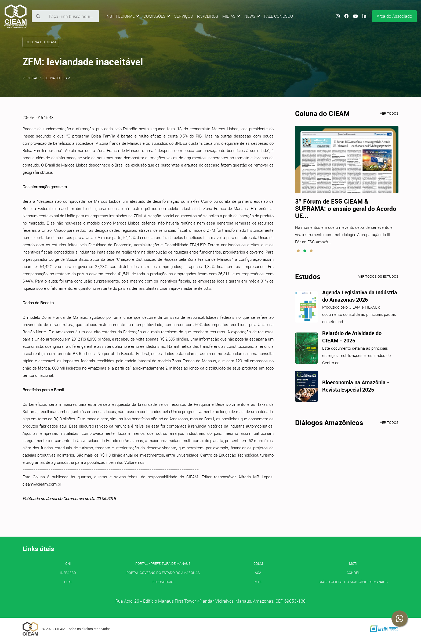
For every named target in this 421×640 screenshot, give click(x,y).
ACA (258, 572)
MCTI (353, 563)
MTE (258, 581)
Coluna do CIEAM (56, 78)
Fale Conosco (278, 16)
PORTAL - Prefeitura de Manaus (163, 563)
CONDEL (353, 572)
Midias (231, 16)
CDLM (258, 563)
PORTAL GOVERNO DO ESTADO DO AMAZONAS (163, 572)
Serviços (183, 16)
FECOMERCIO (163, 581)
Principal (30, 78)
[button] (298, 251)
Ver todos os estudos (378, 276)
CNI (68, 563)
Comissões (156, 16)
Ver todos (389, 113)
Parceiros (207, 16)
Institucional (122, 16)
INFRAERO (68, 572)
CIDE (68, 581)
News (252, 16)
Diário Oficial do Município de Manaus (353, 581)
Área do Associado (394, 16)
